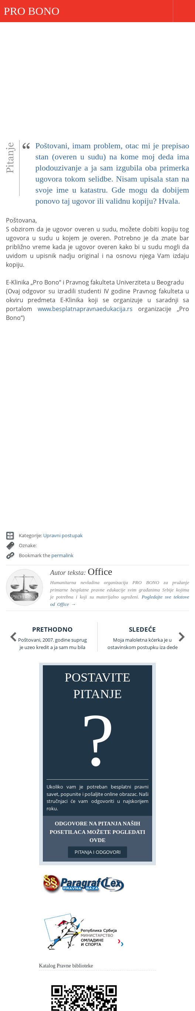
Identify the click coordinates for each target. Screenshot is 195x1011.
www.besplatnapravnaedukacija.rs (85, 309)
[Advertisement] (97, 77)
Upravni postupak (63, 535)
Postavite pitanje (98, 723)
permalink (62, 555)
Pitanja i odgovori (98, 852)
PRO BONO (31, 11)
